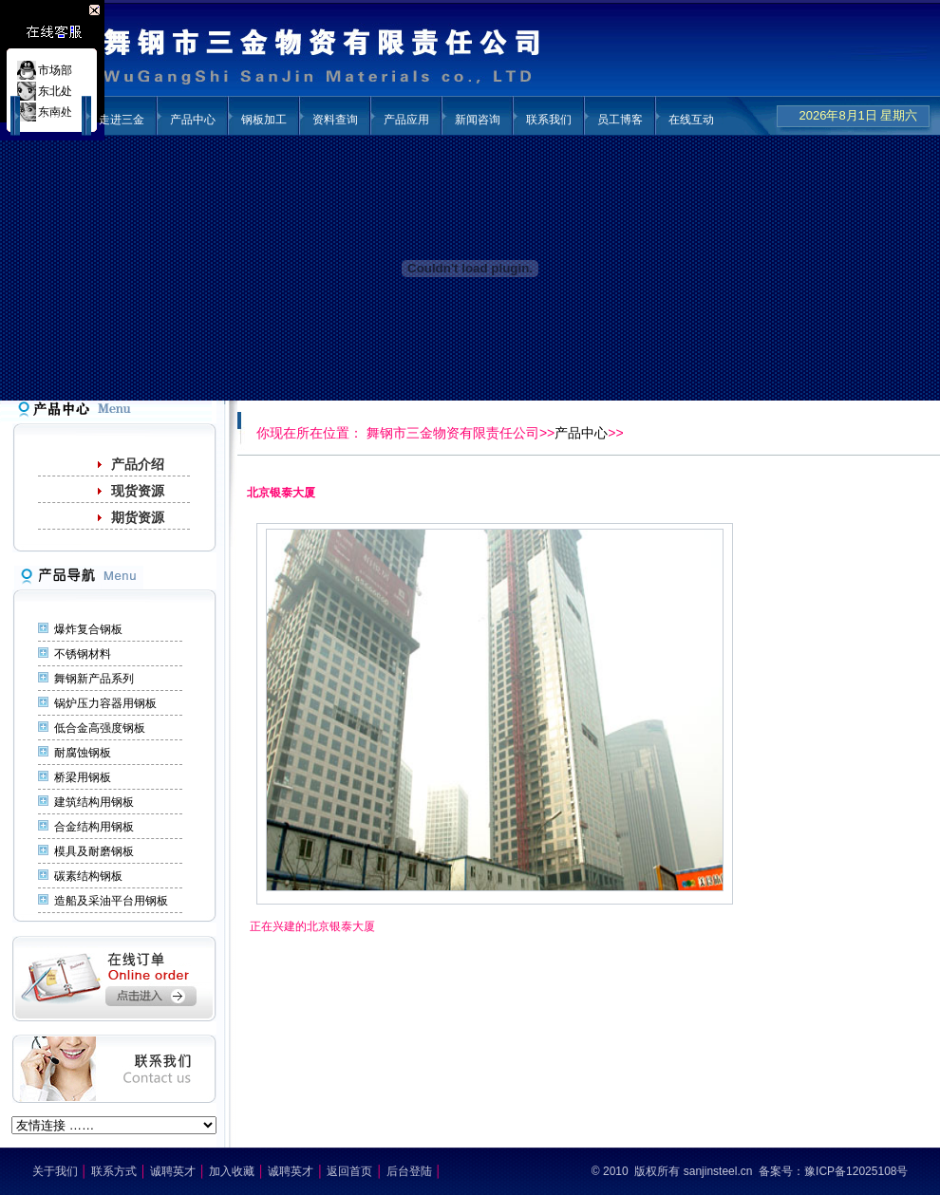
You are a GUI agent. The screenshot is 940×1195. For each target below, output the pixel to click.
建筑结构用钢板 (94, 802)
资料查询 (335, 119)
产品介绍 (137, 464)
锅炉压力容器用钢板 (105, 703)
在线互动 (691, 119)
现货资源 (137, 490)
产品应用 (406, 119)
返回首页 (349, 1171)
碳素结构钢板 (88, 876)
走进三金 (121, 119)
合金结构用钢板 (94, 826)
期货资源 (137, 517)
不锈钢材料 (82, 654)
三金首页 (50, 119)
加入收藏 (231, 1171)
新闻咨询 (477, 119)
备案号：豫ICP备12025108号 (833, 1171)
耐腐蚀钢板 (82, 752)
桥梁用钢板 (82, 777)
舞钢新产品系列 (94, 678)
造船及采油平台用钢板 (111, 900)
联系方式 (114, 1171)
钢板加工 (264, 119)
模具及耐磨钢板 (94, 851)
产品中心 (193, 119)
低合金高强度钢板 (99, 728)
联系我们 (549, 119)
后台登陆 (409, 1171)
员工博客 (620, 119)
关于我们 (55, 1171)
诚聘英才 (173, 1171)
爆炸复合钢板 (88, 629)
